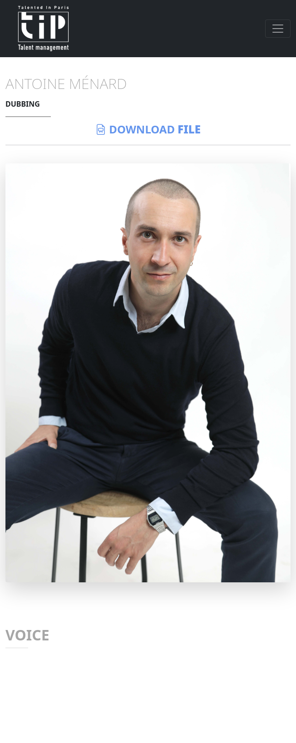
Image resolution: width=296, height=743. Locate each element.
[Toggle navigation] (278, 29)
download (148, 129)
